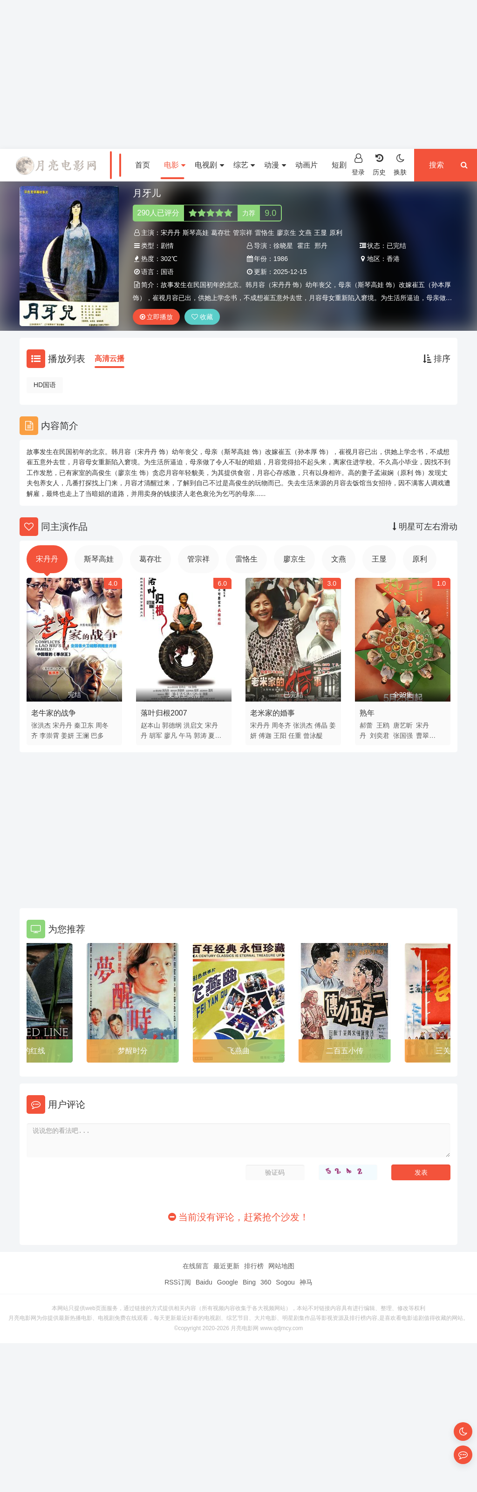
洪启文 (193, 725)
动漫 (275, 165)
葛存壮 (221, 232)
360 (265, 1282)
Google (227, 1282)
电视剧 (209, 165)
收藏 (202, 317)
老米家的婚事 (272, 713)
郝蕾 (366, 725)
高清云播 (109, 358)
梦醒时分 (133, 1051)
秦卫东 (84, 725)
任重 (294, 735)
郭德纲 (172, 725)
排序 (436, 358)
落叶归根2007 (164, 713)
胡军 (155, 735)
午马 (185, 735)
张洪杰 (41, 725)
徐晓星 (283, 245)
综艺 (244, 165)
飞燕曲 (238, 1051)
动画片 (306, 165)
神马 (306, 1282)
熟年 (367, 713)
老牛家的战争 (53, 713)
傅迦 (265, 735)
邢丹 (320, 245)
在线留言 (196, 1266)
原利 (335, 232)
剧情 (167, 245)
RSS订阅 (177, 1282)
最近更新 (226, 1266)
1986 (280, 258)
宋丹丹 (170, 232)
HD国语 (45, 384)
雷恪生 (264, 232)
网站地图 (281, 1266)
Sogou (285, 1282)
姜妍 (67, 735)
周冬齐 (281, 725)
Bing (249, 1282)
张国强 (403, 735)
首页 (142, 165)
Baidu (204, 1282)
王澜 (82, 735)
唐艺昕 (403, 725)
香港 (393, 258)
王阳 (279, 735)
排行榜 (254, 1266)
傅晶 (320, 725)
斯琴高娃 (196, 232)
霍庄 (303, 245)
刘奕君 (379, 735)
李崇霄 (49, 735)
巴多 (97, 735)
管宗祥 (242, 232)
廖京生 (286, 232)
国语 (167, 271)
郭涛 (200, 735)
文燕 (305, 232)
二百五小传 (344, 1051)
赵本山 (150, 725)
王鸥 (382, 725)
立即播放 (156, 317)
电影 (174, 165)
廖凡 (170, 735)
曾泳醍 (313, 735)
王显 (320, 232)
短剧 (342, 165)
